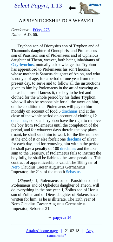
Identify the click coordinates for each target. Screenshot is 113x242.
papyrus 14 (62, 217)
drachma (74, 139)
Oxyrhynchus (22, 64)
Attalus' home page (42, 231)
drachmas (69, 111)
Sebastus (73, 172)
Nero (15, 167)
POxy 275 (41, 30)
